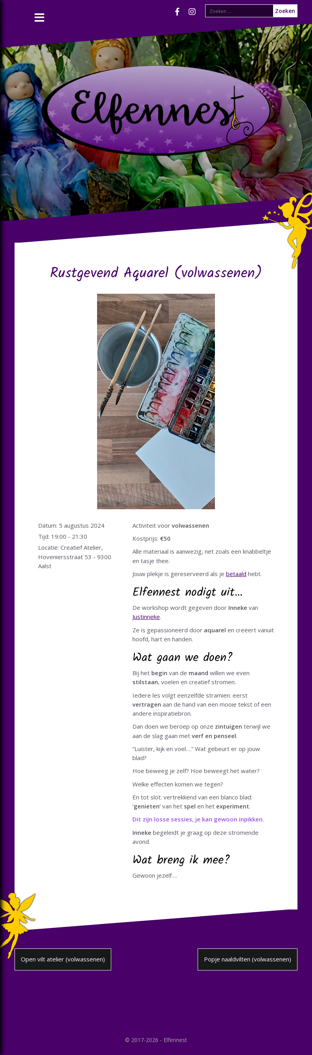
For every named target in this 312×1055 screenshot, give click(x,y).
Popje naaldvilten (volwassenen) (247, 959)
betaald (236, 574)
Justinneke (146, 616)
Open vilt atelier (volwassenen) (63, 959)
